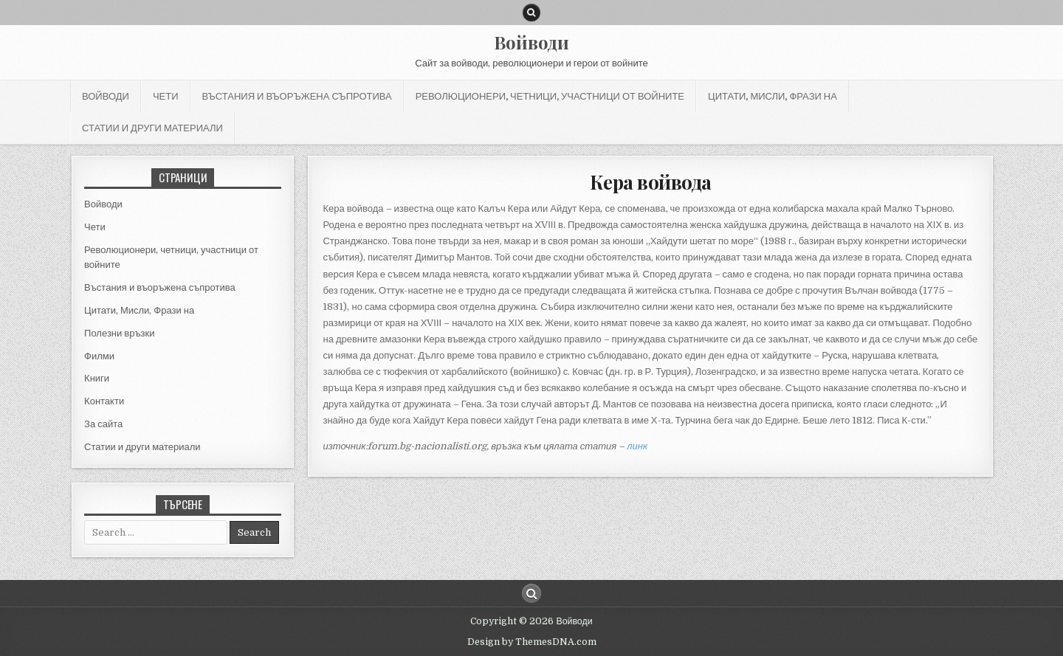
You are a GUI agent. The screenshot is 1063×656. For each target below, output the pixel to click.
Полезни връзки (119, 333)
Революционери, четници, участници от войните (550, 96)
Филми (99, 356)
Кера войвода (651, 182)
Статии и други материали (152, 128)
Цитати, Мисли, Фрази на (772, 96)
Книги (96, 378)
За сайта (103, 423)
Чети (166, 96)
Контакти (104, 401)
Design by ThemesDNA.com (531, 642)
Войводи (531, 42)
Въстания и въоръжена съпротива (297, 96)
